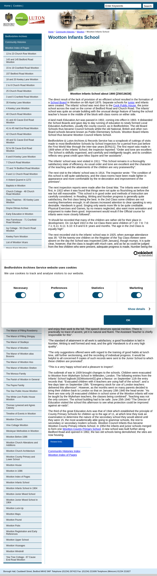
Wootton (80, 32)
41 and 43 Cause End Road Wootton (20, 121)
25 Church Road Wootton (18, 91)
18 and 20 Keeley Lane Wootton (22, 79)
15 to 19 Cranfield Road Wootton (22, 68)
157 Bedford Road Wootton (19, 73)
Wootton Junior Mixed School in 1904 (22, 501)
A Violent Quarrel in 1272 (18, 180)
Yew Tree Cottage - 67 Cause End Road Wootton (21, 558)
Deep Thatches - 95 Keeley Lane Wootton (22, 201)
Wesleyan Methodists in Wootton (22, 431)
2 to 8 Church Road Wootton (20, 85)
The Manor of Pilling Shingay (20, 336)
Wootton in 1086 (14, 471)
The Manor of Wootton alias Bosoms (20, 355)
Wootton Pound (14, 520)
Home (7, 5)
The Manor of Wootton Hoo (19, 362)
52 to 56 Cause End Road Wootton (19, 149)
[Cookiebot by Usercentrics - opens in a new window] (136, 254)
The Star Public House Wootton (22, 391)
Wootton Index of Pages (17, 48)
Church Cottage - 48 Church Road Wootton (20, 192)
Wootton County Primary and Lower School (20, 458)
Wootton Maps (13, 514)
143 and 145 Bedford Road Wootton (19, 60)
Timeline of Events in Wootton (21, 413)
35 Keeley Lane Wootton (18, 102)
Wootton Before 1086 (16, 436)
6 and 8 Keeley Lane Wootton (21, 156)
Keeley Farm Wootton (17, 236)
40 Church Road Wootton (18, 114)
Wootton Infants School (17, 482)
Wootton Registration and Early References (21, 532)
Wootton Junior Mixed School (20, 494)
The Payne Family (15, 385)
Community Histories (65, 32)
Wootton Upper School (17, 539)
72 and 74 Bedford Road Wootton (23, 168)
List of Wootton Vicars (17, 242)
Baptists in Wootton (15, 185)
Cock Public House (124, 105)
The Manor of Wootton (17, 348)
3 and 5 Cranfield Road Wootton (22, 97)
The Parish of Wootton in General (22, 379)
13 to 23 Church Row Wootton (21, 53)
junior (131, 102)
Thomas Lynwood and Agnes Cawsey (20, 406)
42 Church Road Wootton (18, 134)
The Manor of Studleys (17, 342)
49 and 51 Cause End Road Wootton (20, 141)
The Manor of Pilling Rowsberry (21, 330)
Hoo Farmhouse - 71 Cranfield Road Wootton (21, 221)
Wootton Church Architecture (20, 451)
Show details (136, 308)
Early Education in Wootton (19, 214)
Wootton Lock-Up (15, 508)
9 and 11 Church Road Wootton (22, 174)
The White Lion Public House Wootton (20, 398)
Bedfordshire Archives (16, 36)
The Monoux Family (16, 373)
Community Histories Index (64, 451)
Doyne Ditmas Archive (17, 208)
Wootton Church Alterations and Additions (22, 444)
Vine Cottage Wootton (17, 425)
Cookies (18, 5)
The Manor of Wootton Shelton (21, 368)
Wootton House (14, 465)
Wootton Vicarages (15, 545)
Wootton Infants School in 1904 (21, 488)
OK (128, 320)
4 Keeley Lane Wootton (18, 108)
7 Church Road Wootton (18, 162)
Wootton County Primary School (82, 428)
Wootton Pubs (13, 525)
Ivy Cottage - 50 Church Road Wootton (21, 229)
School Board (58, 102)
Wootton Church (14, 419)
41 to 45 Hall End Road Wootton (22, 128)
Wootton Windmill (15, 551)
